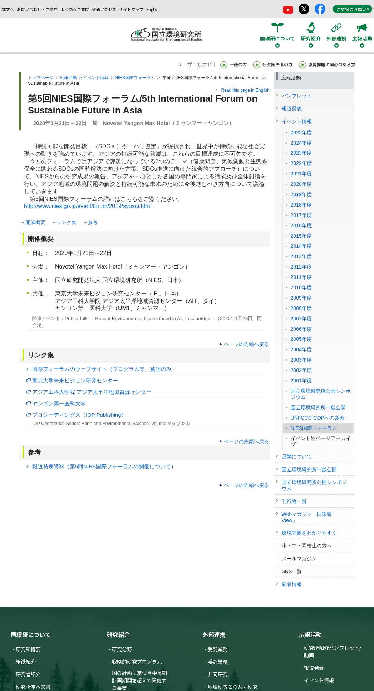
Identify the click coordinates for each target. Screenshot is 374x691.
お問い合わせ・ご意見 (37, 9)
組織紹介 (26, 661)
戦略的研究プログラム (137, 661)
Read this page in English (245, 90)
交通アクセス (104, 9)
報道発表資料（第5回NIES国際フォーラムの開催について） (104, 466)
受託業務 (218, 649)
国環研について (31, 634)
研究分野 (122, 649)
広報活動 (68, 77)
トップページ (41, 77)
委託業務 (218, 661)
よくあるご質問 (74, 9)
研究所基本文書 (33, 686)
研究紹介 (118, 634)
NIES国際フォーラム (135, 77)
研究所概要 (28, 649)
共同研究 (218, 674)
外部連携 (214, 634)
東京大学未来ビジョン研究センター (75, 380)
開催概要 (35, 222)
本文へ (8, 9)
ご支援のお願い (352, 9)
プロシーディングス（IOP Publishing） (79, 415)
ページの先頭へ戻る (246, 344)
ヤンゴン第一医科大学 (59, 403)
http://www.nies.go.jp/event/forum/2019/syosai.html (87, 206)
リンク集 (66, 222)
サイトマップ (131, 9)
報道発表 (314, 667)
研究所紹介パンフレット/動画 (332, 651)
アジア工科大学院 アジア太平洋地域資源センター (92, 392)
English (152, 9)
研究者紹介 (28, 674)
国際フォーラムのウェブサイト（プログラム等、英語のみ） (104, 369)
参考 (93, 222)
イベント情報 (96, 77)
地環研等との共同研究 (233, 686)
